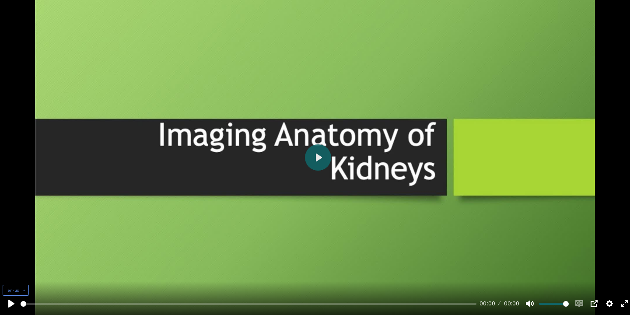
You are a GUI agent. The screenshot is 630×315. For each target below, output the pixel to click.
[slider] (248, 304)
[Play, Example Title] (11, 304)
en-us (14, 290)
